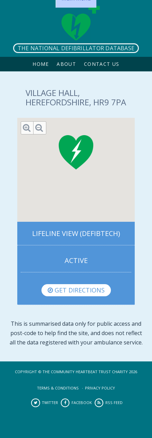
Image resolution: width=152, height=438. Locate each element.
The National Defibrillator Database (76, 48)
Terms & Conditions (58, 388)
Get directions (76, 290)
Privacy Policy (100, 388)
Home (40, 64)
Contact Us (102, 64)
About (66, 64)
